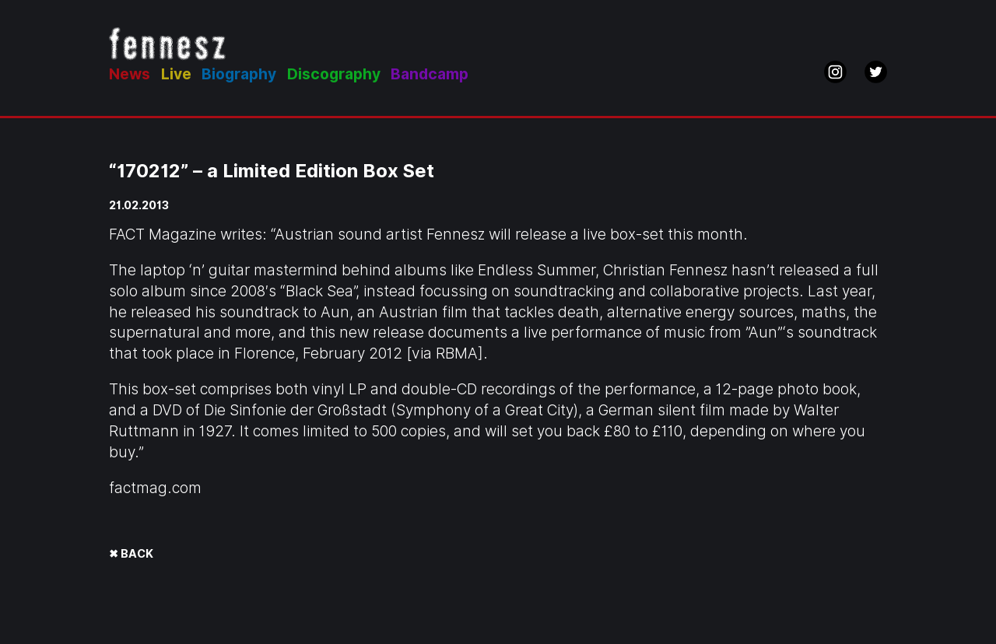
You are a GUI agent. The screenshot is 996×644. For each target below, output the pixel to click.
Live (176, 74)
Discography (334, 74)
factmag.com (155, 488)
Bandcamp (429, 74)
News (129, 74)
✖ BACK (131, 553)
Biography (239, 74)
